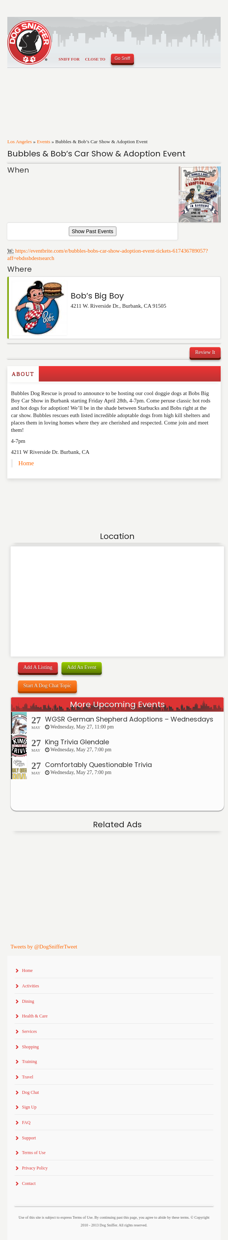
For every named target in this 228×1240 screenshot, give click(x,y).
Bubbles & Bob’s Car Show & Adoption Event (96, 153)
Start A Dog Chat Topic (47, 685)
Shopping (30, 1046)
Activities (30, 985)
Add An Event (81, 667)
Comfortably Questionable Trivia (98, 764)
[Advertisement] (50, 493)
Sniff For (69, 59)
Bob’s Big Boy (97, 295)
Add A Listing (37, 667)
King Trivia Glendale (77, 741)
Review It (205, 352)
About (23, 374)
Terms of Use (33, 1152)
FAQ (26, 1122)
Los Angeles (19, 141)
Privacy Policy (35, 1168)
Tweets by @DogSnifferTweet (44, 947)
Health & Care (35, 1016)
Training (29, 1061)
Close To (95, 59)
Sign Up (29, 1107)
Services (29, 1031)
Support (29, 1137)
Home (26, 463)
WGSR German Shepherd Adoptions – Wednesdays (129, 719)
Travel (27, 1077)
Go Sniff (122, 58)
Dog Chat (30, 1092)
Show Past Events (92, 231)
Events (44, 141)
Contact (28, 1183)
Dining (28, 1001)
